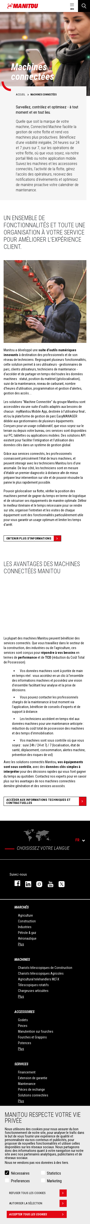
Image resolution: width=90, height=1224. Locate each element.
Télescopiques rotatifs (33, 985)
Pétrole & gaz (27, 933)
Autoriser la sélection (38, 1203)
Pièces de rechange (31, 1089)
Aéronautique (27, 938)
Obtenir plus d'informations (33, 538)
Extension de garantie (32, 1078)
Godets (23, 1020)
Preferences (20, 1181)
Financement (27, 1072)
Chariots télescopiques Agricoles (41, 973)
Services (21, 1064)
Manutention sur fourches (35, 1031)
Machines (22, 959)
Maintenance (27, 1084)
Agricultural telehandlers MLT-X (38, 979)
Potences (24, 1043)
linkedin (25, 883)
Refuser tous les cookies (38, 1193)
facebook (15, 883)
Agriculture (25, 915)
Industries (24, 927)
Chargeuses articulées (33, 991)
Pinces (22, 1026)
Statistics (54, 1173)
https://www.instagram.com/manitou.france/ (36, 883)
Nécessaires (20, 1173)
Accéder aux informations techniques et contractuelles (46, 801)
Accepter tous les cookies (38, 1214)
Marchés (21, 907)
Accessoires (24, 1012)
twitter (59, 883)
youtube (48, 883)
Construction (27, 921)
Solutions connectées (33, 1095)
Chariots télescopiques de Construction (45, 968)
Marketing (54, 1181)
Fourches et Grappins (32, 1037)
